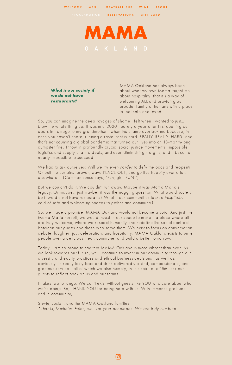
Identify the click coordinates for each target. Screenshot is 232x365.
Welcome (73, 7)
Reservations (121, 14)
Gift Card (150, 14)
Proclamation (86, 14)
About (162, 7)
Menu (93, 7)
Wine (144, 7)
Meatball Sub (119, 7)
